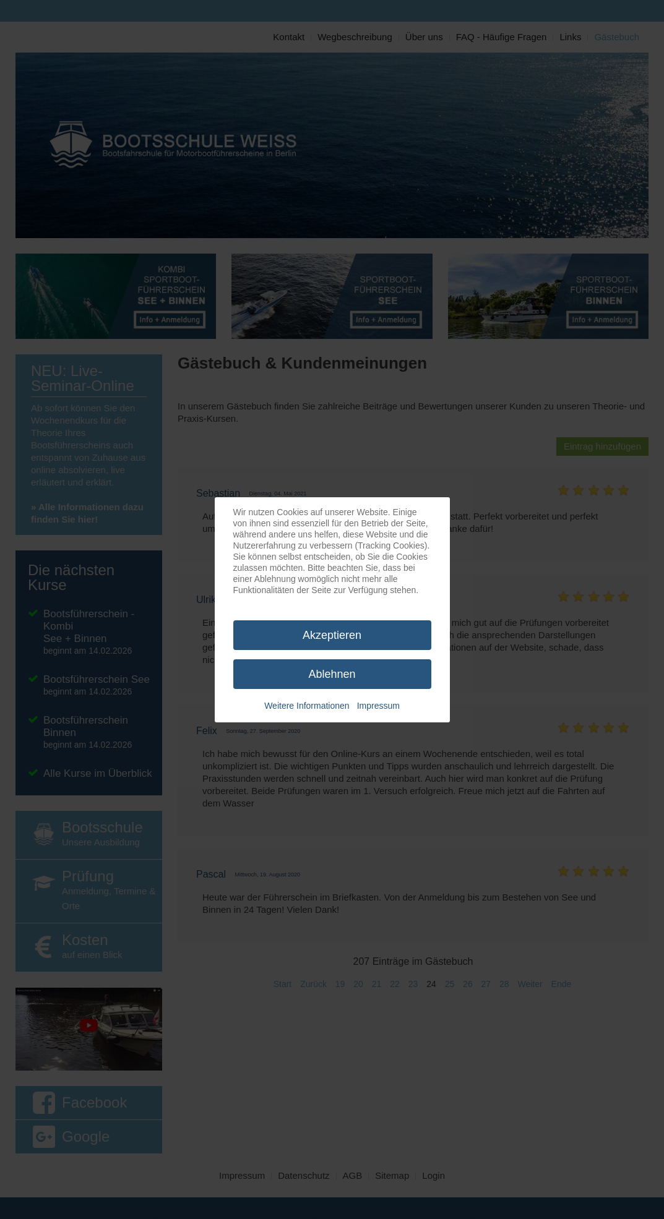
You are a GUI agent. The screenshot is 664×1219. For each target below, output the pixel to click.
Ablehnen (331, 674)
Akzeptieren (332, 635)
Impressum (378, 706)
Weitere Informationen (306, 706)
